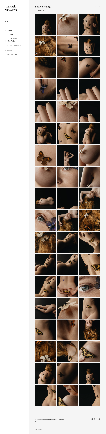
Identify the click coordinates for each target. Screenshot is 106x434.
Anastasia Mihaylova (11, 8)
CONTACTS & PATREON (13, 45)
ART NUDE (8, 30)
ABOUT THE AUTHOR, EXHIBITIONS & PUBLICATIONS (12, 40)
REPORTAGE (9, 34)
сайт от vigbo (38, 429)
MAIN (6, 21)
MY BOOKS (8, 50)
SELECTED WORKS (11, 26)
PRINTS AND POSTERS (13, 54)
